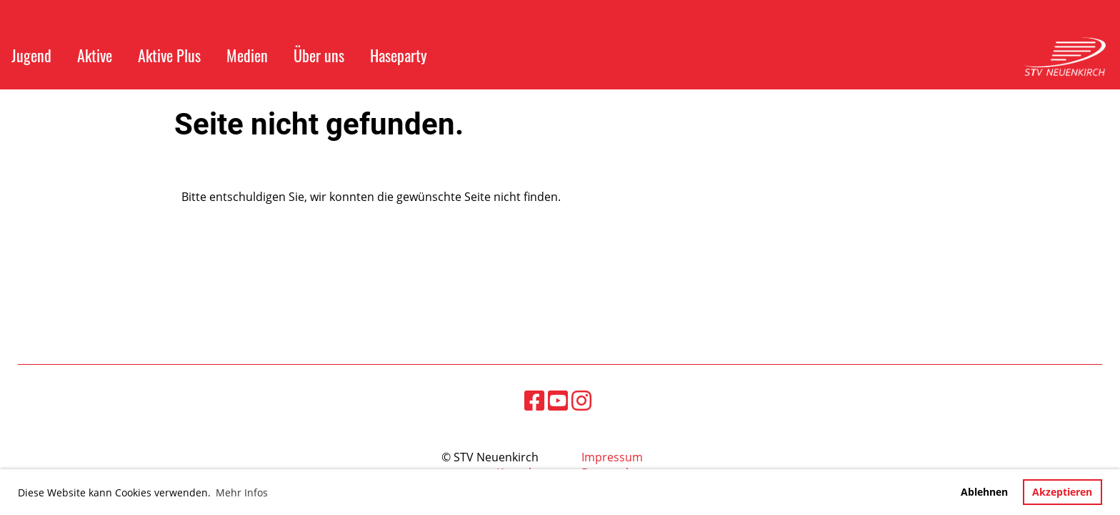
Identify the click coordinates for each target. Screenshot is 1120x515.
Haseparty (398, 55)
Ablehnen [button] (984, 492)
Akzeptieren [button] (1062, 492)
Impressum (612, 457)
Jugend (31, 55)
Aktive (94, 55)
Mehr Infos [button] (242, 492)
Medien (247, 55)
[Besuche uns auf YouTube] (558, 400)
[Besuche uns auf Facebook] (534, 400)
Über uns (319, 55)
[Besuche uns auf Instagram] (581, 400)
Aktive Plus (169, 55)
